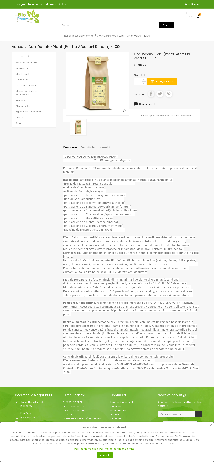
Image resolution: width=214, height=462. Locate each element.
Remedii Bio (34, 68)
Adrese (114, 414)
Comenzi (115, 406)
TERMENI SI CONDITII (74, 410)
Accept (104, 455)
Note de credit (118, 410)
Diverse (20, 117)
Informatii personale (122, 402)
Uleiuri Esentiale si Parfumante (34, 92)
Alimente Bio (34, 106)
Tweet (159, 94)
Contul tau (119, 395)
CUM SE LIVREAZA (72, 402)
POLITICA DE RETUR (73, 406)
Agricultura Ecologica (28, 111)
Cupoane (115, 418)
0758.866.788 (105, 35)
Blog (18, 123)
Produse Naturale (34, 85)
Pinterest (168, 94)
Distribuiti (151, 94)
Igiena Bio (34, 100)
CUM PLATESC (70, 414)
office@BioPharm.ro (79, 35)
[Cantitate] (138, 81)
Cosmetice (34, 79)
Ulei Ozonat (34, 74)
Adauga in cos (164, 81)
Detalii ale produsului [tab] (95, 147)
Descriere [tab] (70, 147)
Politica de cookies (86, 448)
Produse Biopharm (27, 62)
